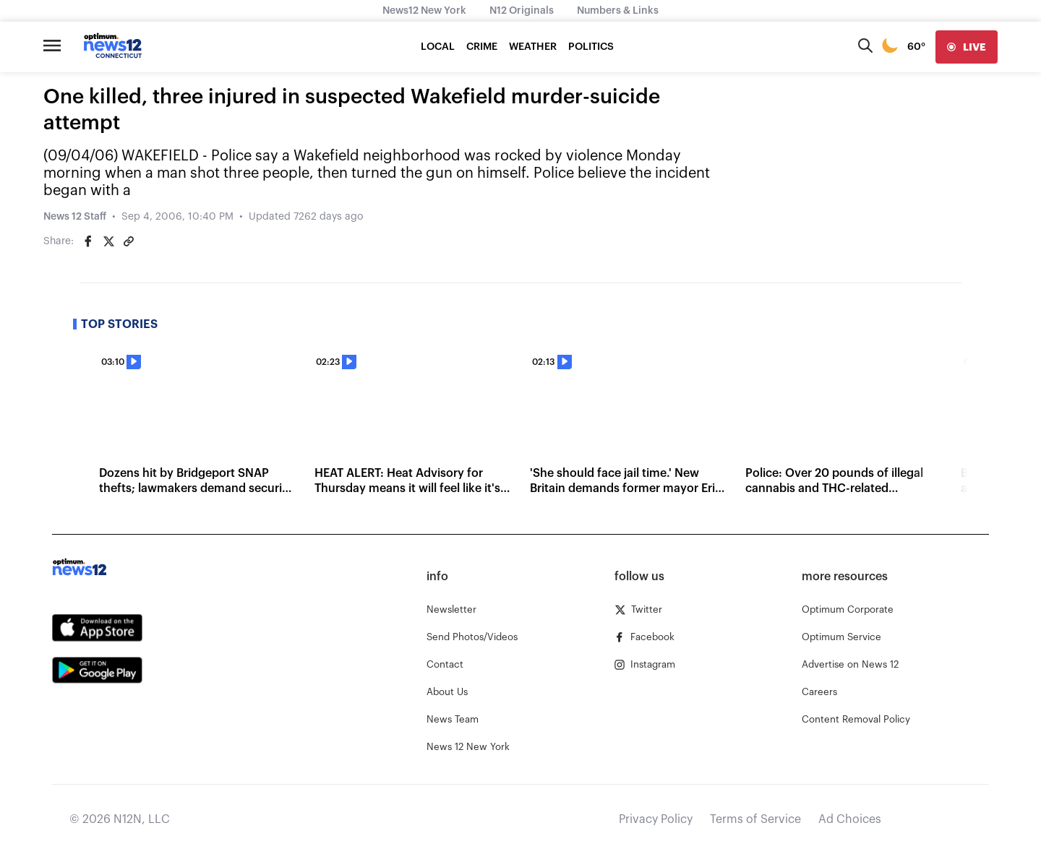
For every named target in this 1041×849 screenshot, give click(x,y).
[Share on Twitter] (108, 241)
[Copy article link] (128, 241)
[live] (966, 47)
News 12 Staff (74, 217)
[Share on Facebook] (88, 241)
